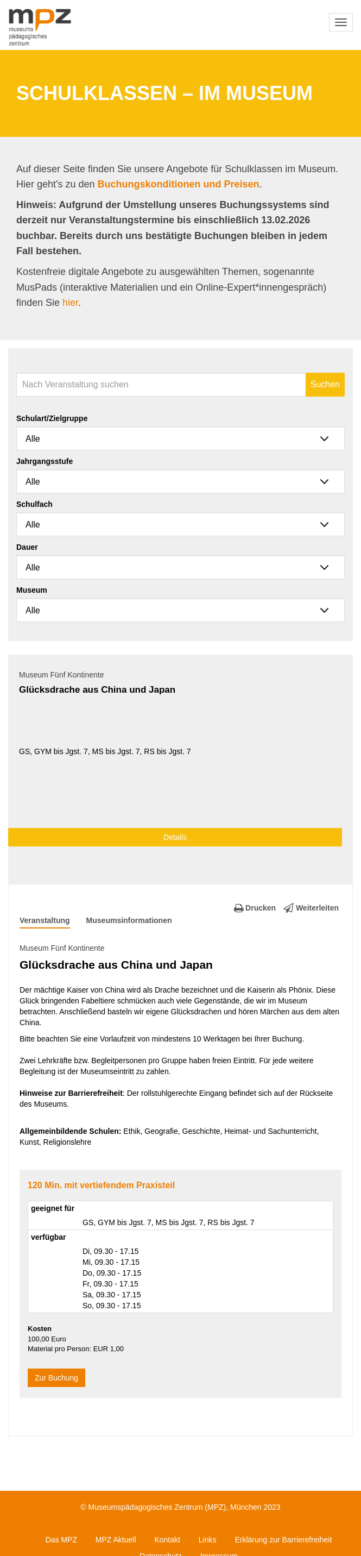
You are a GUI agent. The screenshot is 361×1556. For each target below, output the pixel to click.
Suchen (325, 384)
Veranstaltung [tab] (45, 920)
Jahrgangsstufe (44, 461)
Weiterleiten (311, 908)
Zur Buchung (56, 1377)
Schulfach (34, 504)
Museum (31, 590)
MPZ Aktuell (116, 1539)
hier (70, 302)
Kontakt (167, 1539)
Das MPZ (61, 1539)
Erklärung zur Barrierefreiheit (283, 1539)
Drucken (255, 908)
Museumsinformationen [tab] (129, 920)
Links (208, 1539)
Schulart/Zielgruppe (51, 418)
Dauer (27, 547)
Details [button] (175, 837)
